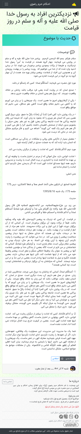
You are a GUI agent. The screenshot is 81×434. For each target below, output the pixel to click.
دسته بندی (70, 358)
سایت (62, 431)
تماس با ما (7, 381)
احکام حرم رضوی (40, 4)
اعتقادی (55, 358)
